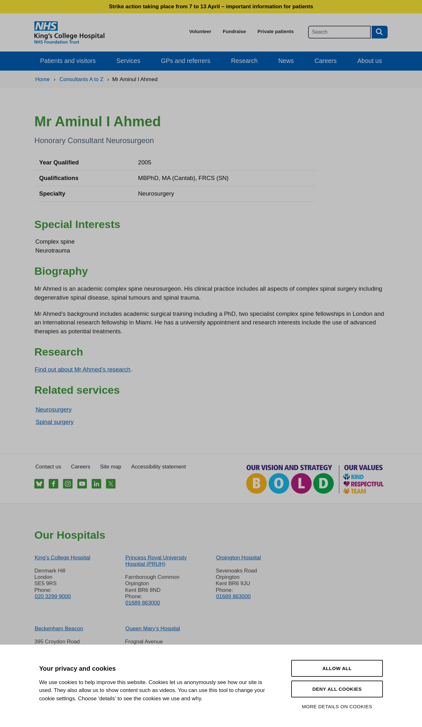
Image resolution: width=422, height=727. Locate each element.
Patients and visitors (68, 60)
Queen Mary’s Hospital (152, 629)
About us (369, 60)
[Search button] (380, 32)
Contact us (48, 467)
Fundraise (234, 31)
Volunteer (200, 31)
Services (128, 60)
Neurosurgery (54, 409)
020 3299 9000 (53, 596)
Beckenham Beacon (59, 629)
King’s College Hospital (62, 558)
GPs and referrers (185, 60)
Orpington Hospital (238, 558)
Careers (325, 60)
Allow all (337, 668)
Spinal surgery (55, 422)
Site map (110, 467)
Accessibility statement (158, 467)
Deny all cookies (337, 689)
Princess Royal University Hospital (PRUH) (156, 561)
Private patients (275, 31)
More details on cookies (337, 706)
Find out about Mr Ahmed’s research (82, 369)
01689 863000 (142, 603)
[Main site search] (339, 32)
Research (244, 60)
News (286, 60)
